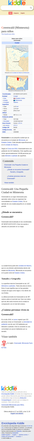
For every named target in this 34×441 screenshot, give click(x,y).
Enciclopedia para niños (8, 34)
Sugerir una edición (17, 413)
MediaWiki (15, 433)
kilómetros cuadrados (8, 286)
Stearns (16, 102)
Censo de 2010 (12, 148)
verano (7, 125)
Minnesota (26, 72)
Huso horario (6, 123)
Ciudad (17, 43)
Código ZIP (5, 127)
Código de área (7, 129)
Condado (6, 102)
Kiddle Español (6, 434)
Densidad (6, 121)
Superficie (5, 104)
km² (17, 106)
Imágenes (16, 13)
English (23, 13)
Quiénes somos (23, 434)
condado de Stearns (17, 72)
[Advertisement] (17, 20)
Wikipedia (19, 431)
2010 (10, 117)
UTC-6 (20, 123)
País (5, 98)
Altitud (4, 112)
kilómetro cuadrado (11, 156)
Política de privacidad (8, 436)
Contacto (18, 436)
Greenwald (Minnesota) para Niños (12, 405)
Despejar (27, 7)
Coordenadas (6, 94)
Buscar (31, 8)
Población (5, 117)
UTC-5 (15, 125)
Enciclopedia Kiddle (7, 394)
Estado (6, 100)
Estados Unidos (20, 98)
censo (15, 319)
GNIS (4, 132)
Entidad (4, 96)
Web (10, 13)
